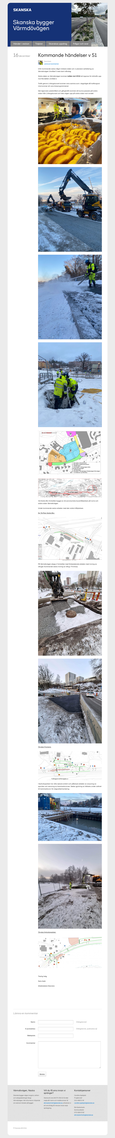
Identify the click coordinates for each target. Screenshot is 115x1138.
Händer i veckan (21, 43)
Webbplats (31, 1036)
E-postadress (30, 1029)
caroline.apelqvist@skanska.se (84, 1103)
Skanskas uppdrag (58, 43)
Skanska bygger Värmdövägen (33, 25)
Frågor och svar (80, 43)
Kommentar (30, 1043)
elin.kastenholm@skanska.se (53, 1103)
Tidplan (39, 43)
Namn (33, 1022)
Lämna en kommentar (51, 64)
